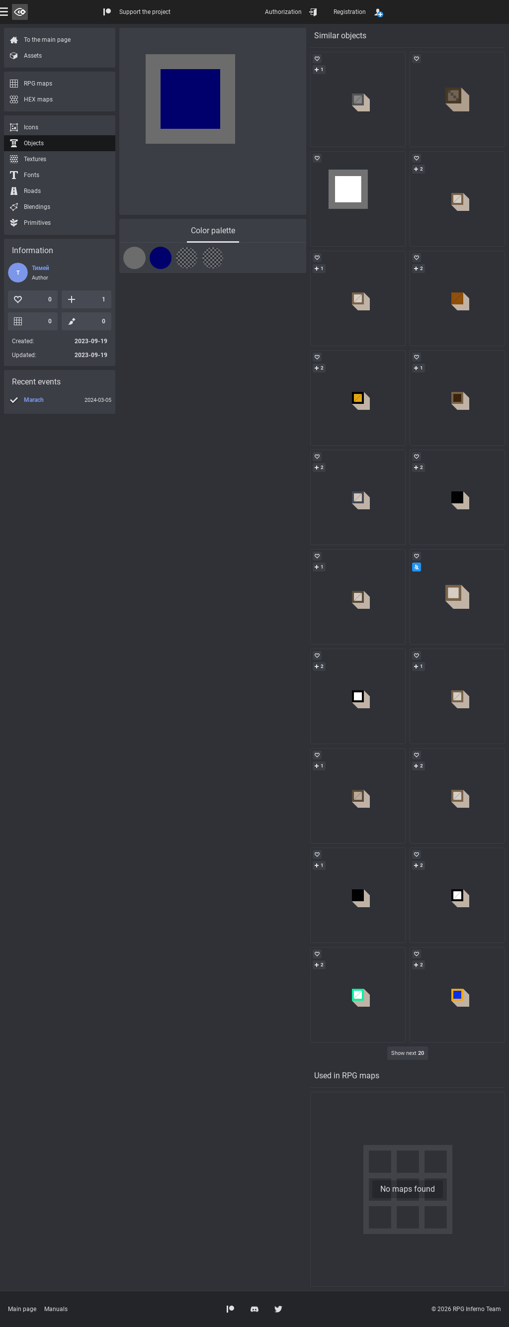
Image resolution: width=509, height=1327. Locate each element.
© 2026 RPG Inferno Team (466, 1309)
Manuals (56, 1309)
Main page (22, 1309)
